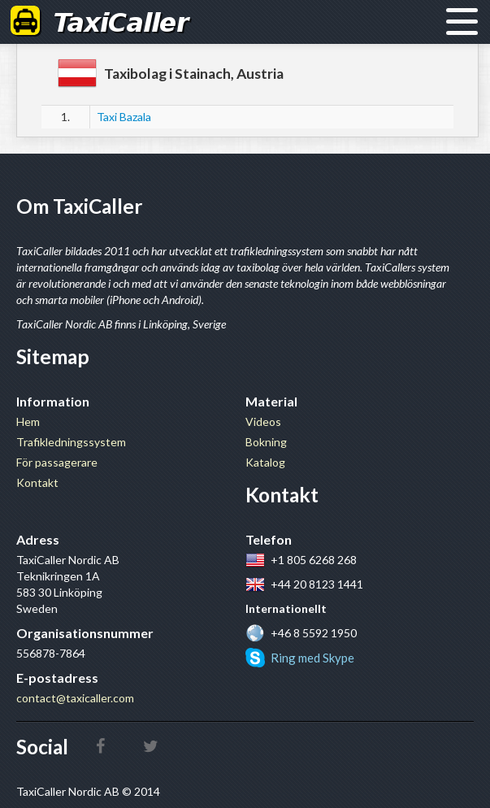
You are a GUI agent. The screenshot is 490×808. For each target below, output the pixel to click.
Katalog (265, 462)
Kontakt (37, 482)
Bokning (266, 442)
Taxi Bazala (124, 117)
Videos (263, 421)
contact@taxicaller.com (75, 698)
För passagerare (57, 462)
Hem (28, 421)
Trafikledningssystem (71, 442)
